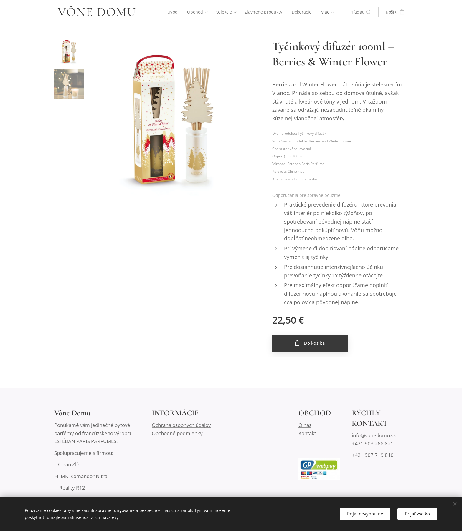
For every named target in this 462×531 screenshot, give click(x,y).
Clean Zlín (69, 464)
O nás (304, 425)
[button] (361, 12)
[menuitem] (173, 12)
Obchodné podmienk (176, 433)
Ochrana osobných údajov (181, 425)
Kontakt (307, 433)
